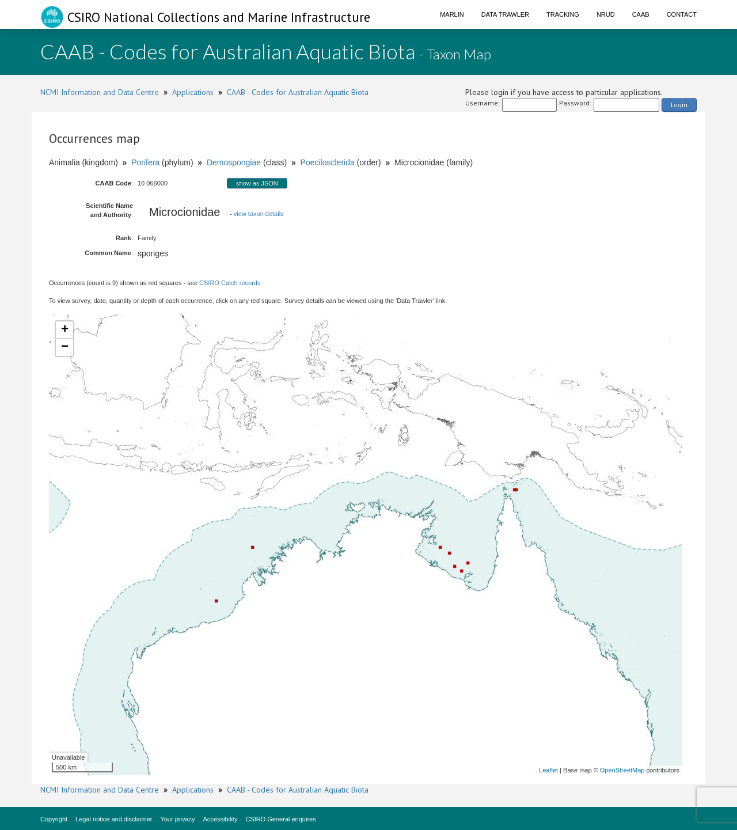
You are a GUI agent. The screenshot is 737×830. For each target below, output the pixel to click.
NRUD (606, 14)
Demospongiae (234, 162)
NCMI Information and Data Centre (99, 92)
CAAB (640, 14)
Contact (682, 14)
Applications (193, 92)
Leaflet (548, 770)
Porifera (145, 162)
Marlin (452, 14)
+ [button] (65, 330)
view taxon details (259, 213)
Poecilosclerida (328, 162)
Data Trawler (505, 14)
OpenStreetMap (622, 770)
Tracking (562, 14)
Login (679, 104)
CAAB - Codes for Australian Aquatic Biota (297, 92)
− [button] (65, 347)
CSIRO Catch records (229, 282)
